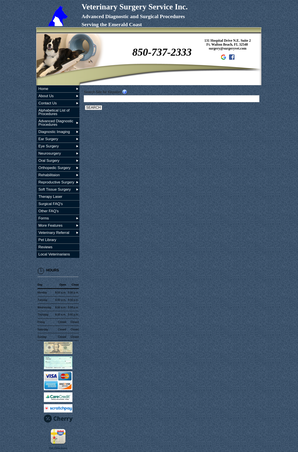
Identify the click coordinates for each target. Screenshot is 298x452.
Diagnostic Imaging (54, 132)
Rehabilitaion (49, 175)
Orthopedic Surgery (54, 168)
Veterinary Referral (53, 233)
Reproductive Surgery (56, 182)
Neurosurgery (49, 153)
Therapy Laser (50, 197)
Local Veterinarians (54, 254)
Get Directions (58, 448)
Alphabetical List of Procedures (54, 112)
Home (43, 89)
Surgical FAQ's (50, 204)
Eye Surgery (48, 146)
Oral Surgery (48, 161)
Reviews (45, 247)
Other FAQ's (48, 211)
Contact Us (47, 103)
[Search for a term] (171, 98)
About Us (46, 96)
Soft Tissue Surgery (54, 189)
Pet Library (47, 240)
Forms (43, 218)
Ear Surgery (48, 139)
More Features (50, 225)
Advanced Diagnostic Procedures (55, 123)
